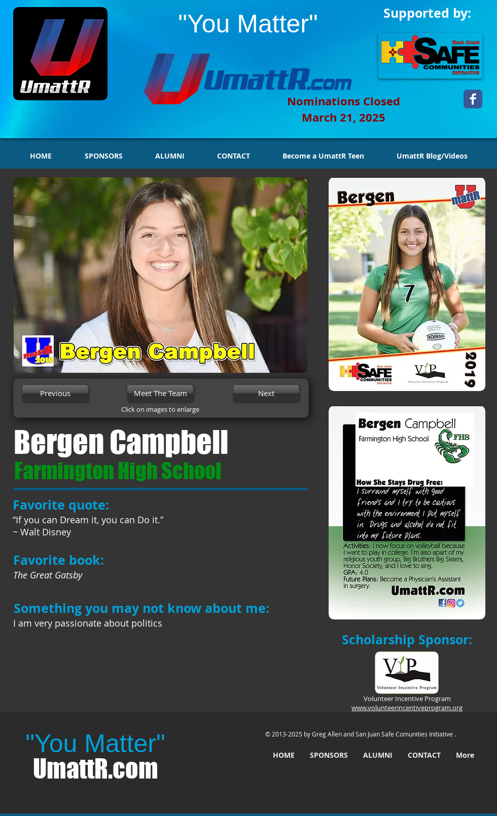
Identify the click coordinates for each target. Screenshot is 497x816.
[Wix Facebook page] (473, 99)
